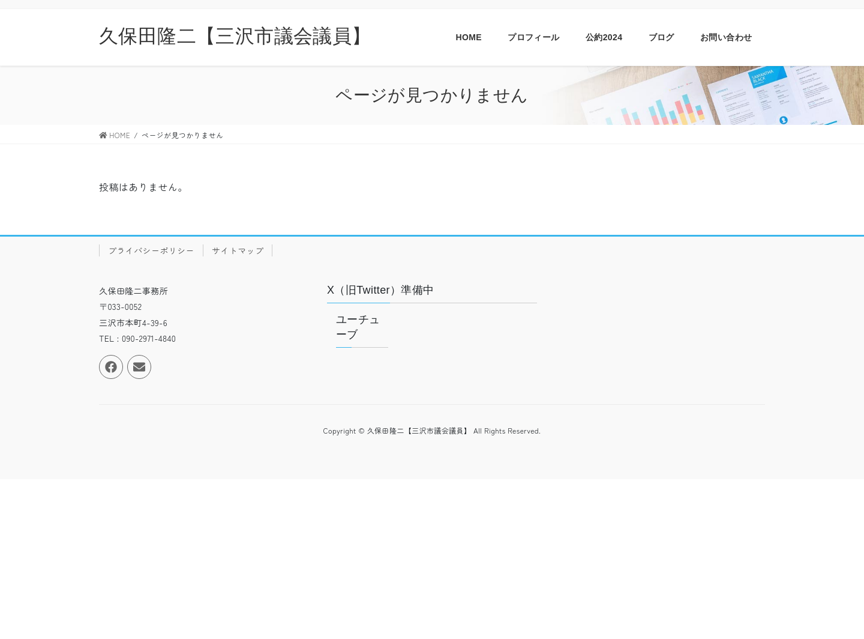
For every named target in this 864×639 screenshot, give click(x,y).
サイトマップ (237, 250)
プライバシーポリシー (151, 250)
